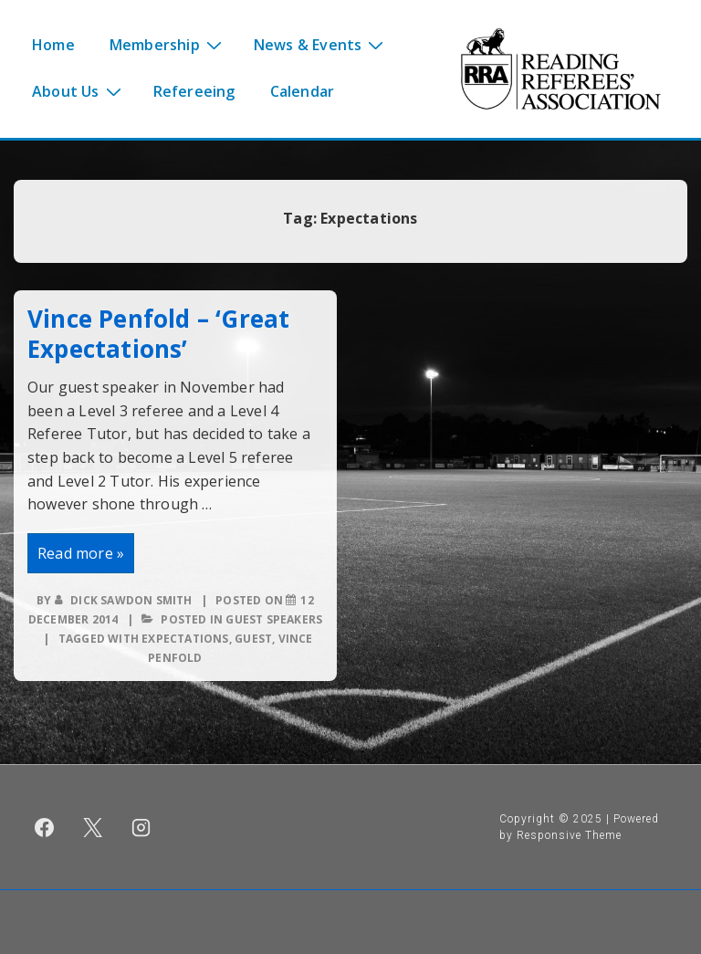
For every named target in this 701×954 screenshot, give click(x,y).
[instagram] (141, 827)
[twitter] (93, 827)
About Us (79, 90)
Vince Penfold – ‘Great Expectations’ (158, 333)
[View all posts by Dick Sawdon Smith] (125, 600)
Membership (168, 44)
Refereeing (194, 91)
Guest (253, 638)
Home (53, 45)
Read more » (83, 556)
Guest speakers (273, 619)
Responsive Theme (569, 835)
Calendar (302, 91)
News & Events (321, 44)
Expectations (184, 638)
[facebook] (44, 827)
